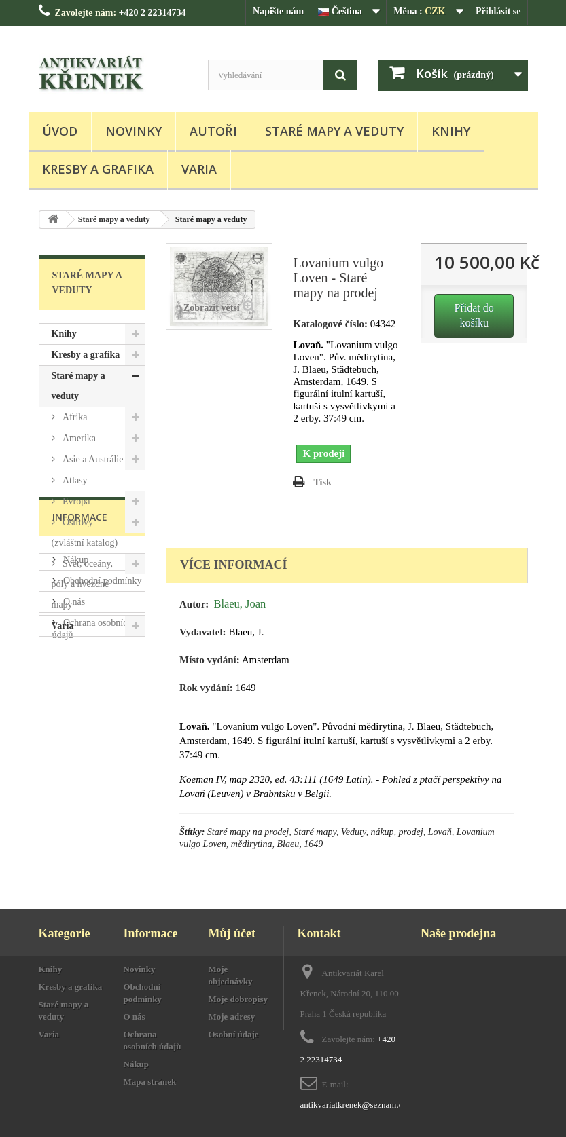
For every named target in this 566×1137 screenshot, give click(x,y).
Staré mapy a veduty (334, 131)
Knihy (450, 131)
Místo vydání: (209, 659)
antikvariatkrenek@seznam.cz (353, 1105)
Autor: (194, 604)
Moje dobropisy (238, 999)
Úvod (59, 131)
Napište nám (278, 11)
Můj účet (232, 933)
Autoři (213, 131)
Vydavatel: (202, 632)
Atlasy (74, 480)
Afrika (74, 417)
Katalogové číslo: (330, 323)
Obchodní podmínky (101, 735)
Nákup (75, 714)
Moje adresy (232, 1016)
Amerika (78, 438)
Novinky (133, 131)
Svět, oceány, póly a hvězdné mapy (82, 584)
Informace (79, 677)
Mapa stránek (150, 1082)
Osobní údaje (234, 1034)
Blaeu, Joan (239, 603)
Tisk (322, 482)
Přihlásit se (498, 11)
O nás (73, 756)
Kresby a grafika (98, 169)
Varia (199, 169)
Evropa (75, 501)
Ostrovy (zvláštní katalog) (85, 532)
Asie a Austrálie (92, 459)
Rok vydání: (206, 687)
